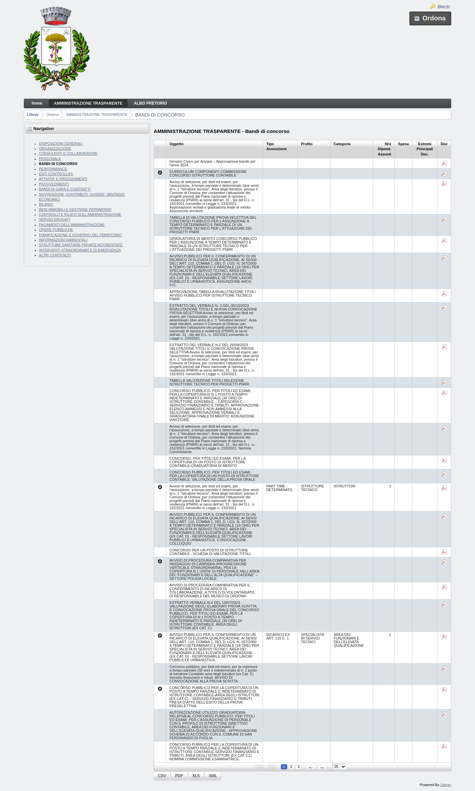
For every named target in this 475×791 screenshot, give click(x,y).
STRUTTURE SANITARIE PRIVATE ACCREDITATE (81, 245)
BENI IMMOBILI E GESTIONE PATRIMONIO (75, 210)
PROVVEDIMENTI (54, 184)
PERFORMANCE (53, 169)
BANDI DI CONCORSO (160, 114)
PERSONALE (50, 159)
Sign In (443, 6)
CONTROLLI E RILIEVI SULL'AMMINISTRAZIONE (80, 214)
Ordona (53, 114)
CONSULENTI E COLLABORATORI (68, 153)
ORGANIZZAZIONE (55, 148)
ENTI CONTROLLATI (56, 174)
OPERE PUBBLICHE (56, 230)
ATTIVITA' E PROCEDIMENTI (63, 179)
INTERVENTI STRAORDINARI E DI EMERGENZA (80, 250)
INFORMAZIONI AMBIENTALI (63, 240)
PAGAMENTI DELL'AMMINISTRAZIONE (72, 225)
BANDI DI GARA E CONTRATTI (65, 189)
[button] (162, 776)
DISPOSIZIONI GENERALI (61, 144)
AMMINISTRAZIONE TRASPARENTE (97, 114)
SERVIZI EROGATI (54, 219)
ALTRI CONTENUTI (55, 255)
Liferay (33, 114)
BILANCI (46, 204)
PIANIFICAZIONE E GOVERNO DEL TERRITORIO (80, 235)
